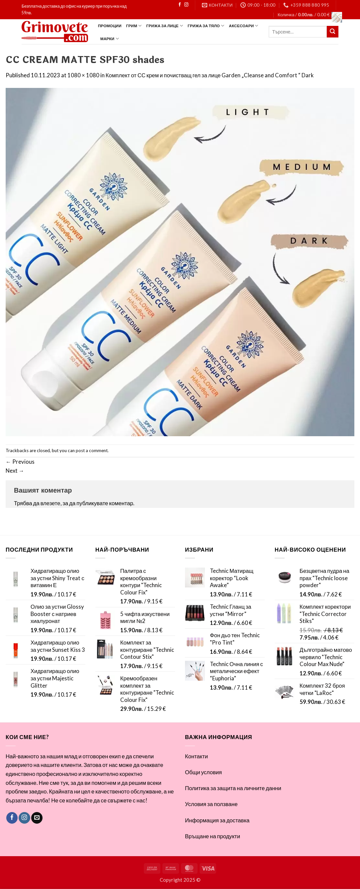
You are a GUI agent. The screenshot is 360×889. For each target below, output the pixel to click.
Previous (20, 461)
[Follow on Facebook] (180, 5)
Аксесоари (243, 26)
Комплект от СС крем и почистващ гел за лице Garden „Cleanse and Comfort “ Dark (210, 75)
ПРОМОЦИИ (110, 26)
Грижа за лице (164, 26)
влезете (50, 503)
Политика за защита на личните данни (233, 788)
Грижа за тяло (206, 26)
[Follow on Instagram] (186, 5)
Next (15, 470)
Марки (109, 38)
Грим (134, 26)
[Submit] (332, 31)
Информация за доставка (217, 820)
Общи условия (203, 772)
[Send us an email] (37, 818)
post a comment (92, 450)
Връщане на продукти (212, 836)
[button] (308, 14)
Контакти (196, 756)
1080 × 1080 (83, 75)
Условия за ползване (211, 804)
